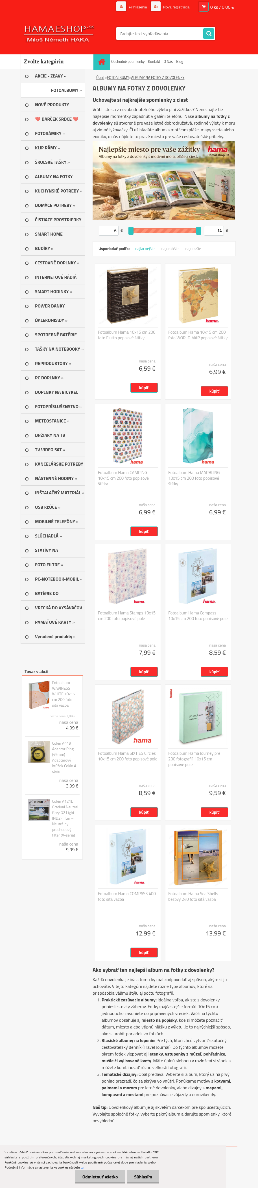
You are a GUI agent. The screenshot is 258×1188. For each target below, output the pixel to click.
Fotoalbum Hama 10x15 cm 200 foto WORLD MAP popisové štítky (198, 335)
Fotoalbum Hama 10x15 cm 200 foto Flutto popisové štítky (127, 335)
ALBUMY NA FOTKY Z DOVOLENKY (157, 77)
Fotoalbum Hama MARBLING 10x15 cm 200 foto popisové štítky (194, 478)
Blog (179, 61)
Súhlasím (143, 1176)
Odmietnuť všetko (100, 1176)
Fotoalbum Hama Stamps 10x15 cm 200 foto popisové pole (127, 615)
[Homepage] (102, 61)
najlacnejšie (144, 248)
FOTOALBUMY (118, 77)
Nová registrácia (176, 7)
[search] (209, 33)
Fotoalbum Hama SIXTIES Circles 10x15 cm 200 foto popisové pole (127, 756)
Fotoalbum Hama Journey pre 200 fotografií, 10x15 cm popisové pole (194, 759)
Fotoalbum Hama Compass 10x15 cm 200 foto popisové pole (198, 615)
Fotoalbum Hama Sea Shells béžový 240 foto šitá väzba (193, 896)
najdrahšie (170, 248)
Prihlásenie (138, 7)
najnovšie (193, 248)
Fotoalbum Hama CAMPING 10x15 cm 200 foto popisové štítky (123, 478)
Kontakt (154, 61)
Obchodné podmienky (128, 61)
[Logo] (59, 33)
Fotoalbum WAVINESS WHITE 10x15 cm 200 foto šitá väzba (63, 694)
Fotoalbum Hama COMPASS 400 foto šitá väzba (127, 896)
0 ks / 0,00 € (222, 7)
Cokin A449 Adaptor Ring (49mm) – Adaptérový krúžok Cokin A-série (65, 757)
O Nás (168, 61)
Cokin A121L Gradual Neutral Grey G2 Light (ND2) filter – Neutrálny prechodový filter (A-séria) (65, 818)
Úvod (100, 77)
